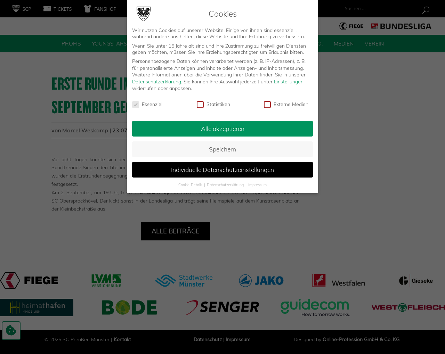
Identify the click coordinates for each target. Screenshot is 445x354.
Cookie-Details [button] (190, 182)
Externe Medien (286, 102)
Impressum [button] (257, 182)
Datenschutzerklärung (156, 79)
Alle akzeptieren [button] (222, 126)
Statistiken (213, 102)
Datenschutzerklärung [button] (226, 182)
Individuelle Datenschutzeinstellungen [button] (222, 167)
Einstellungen (289, 79)
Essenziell (147, 102)
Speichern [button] (222, 146)
